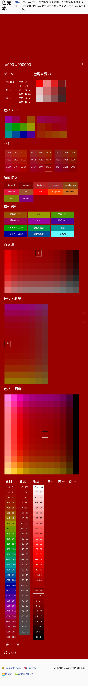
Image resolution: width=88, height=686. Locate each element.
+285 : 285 (10, 601)
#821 (65, 152)
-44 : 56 (24, 554)
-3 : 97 (24, 497)
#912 (33, 160)
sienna (26, 191)
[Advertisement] (44, 36)
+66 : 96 (38, 492)
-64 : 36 (24, 585)
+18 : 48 (38, 559)
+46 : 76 (38, 518)
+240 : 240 (10, 585)
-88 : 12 (24, 616)
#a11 (16, 160)
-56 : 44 (24, 575)
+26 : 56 (38, 544)
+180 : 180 (10, 565)
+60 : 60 (11, 523)
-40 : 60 (24, 549)
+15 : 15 (11, 508)
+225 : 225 (10, 580)
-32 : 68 (24, 539)
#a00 (23, 167)
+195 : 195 (10, 570)
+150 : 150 (10, 554)
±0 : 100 (24, 487)
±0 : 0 (10, 487)
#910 (48, 160)
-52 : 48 (24, 570)
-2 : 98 (24, 492)
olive (11, 198)
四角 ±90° (62, 214)
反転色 (63, 234)
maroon (25, 185)
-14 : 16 (38, 616)
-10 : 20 (38, 611)
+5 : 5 (10, 497)
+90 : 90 (11, 533)
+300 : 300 (10, 606)
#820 (73, 152)
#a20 (23, 152)
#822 (58, 152)
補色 (63, 228)
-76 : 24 (24, 601)
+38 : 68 (38, 528)
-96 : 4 (24, 627)
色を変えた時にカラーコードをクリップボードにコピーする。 (54, 7)
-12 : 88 (24, 513)
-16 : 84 (24, 518)
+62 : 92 (38, 497)
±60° (39, 214)
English (30, 668)
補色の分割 (39, 228)
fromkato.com (11, 668)
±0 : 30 (38, 590)
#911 (41, 160)
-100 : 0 (24, 632)
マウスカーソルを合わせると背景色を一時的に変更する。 (54, 1)
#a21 (16, 152)
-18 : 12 (38, 621)
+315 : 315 (10, 611)
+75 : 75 (11, 528)
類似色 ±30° (15, 214)
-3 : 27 (38, 601)
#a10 (23, 160)
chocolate (70, 191)
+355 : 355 (10, 632)
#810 (73, 160)
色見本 (7, 674)
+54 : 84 (38, 508)
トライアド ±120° (15, 228)
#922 (33, 152)
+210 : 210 (10, 575)
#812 (58, 160)
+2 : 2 (10, 492)
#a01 (16, 167)
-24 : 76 (24, 528)
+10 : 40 (38, 570)
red (40, 191)
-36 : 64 (24, 544)
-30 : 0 (38, 637)
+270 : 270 (10, 595)
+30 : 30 (11, 513)
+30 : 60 (38, 539)
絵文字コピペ (24, 674)
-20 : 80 (24, 523)
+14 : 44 (38, 565)
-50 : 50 (24, 565)
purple (26, 198)
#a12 (8, 160)
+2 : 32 (38, 585)
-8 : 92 (24, 508)
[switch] (17, 2)
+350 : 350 (10, 627)
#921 (41, 152)
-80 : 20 (24, 606)
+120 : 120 (10, 544)
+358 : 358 (10, 637)
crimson (11, 191)
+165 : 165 (10, 559)
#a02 (8, 167)
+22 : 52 (38, 549)
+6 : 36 (38, 575)
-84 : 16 (24, 611)
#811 (65, 160)
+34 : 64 (38, 533)
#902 (33, 167)
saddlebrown (71, 185)
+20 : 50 (38, 554)
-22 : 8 (38, 627)
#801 (65, 167)
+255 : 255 (10, 590)
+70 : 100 (38, 487)
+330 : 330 (10, 616)
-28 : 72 (24, 533)
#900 (48, 167)
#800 (73, 167)
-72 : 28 (24, 595)
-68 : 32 (24, 590)
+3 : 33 (38, 580)
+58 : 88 (38, 502)
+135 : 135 (10, 549)
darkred (11, 185)
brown (56, 185)
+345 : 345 (10, 621)
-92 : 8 (24, 621)
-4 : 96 (24, 502)
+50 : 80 (38, 513)
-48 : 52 (24, 559)
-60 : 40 (24, 580)
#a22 (8, 152)
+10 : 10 (11, 502)
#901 (41, 167)
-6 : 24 (38, 606)
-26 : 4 (38, 632)
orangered (56, 191)
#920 (48, 152)
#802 (58, 167)
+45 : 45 (11, 518)
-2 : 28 (38, 595)
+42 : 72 (38, 523)
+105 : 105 (10, 539)
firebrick (41, 185)
